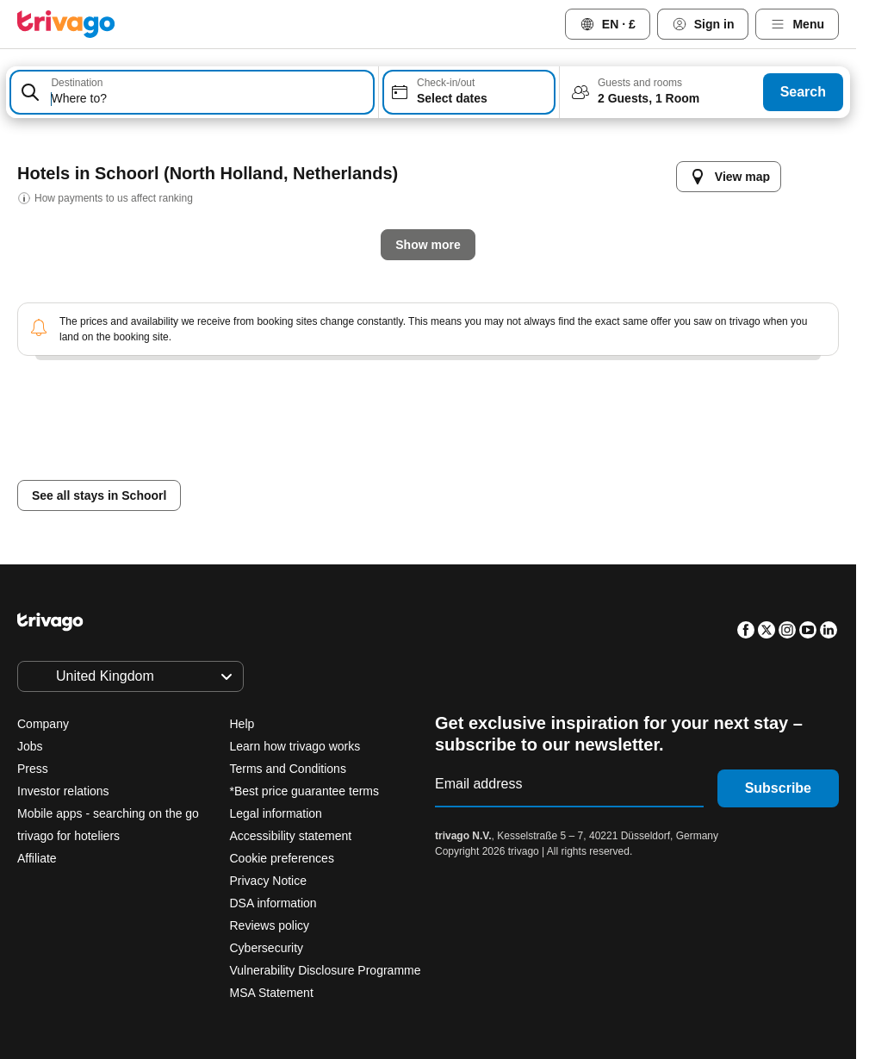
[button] (192, 92)
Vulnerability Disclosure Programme (325, 970)
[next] (732, 159)
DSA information (273, 903)
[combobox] (192, 92)
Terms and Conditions (288, 769)
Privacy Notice (268, 881)
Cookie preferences (284, 858)
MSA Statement (271, 993)
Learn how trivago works (295, 746)
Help (242, 724)
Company (43, 724)
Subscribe (778, 788)
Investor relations (63, 791)
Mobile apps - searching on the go (108, 813)
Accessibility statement (291, 836)
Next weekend (653, 467)
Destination (76, 83)
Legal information (276, 813)
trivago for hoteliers (68, 836)
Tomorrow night (387, 467)
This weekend (523, 467)
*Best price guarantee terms (305, 791)
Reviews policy (270, 925)
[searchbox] (209, 99)
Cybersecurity (267, 948)
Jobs (30, 746)
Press (32, 769)
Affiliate (37, 858)
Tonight (268, 467)
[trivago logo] (66, 24)
